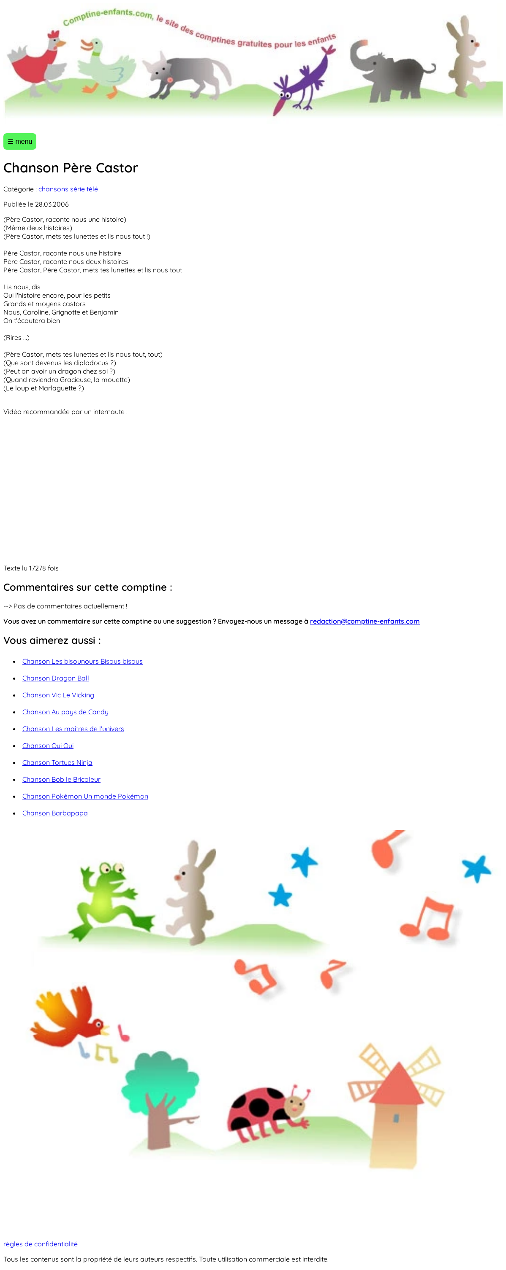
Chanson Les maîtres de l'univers (73, 728)
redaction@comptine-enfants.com (365, 621)
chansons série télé (68, 189)
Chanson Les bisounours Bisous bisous (82, 661)
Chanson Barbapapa (55, 813)
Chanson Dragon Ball (55, 678)
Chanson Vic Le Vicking (58, 695)
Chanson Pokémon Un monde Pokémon (85, 796)
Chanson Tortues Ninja (57, 762)
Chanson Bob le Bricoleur (61, 779)
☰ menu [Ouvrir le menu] (20, 141)
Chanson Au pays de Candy (65, 712)
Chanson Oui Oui (47, 745)
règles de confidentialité (40, 1244)
